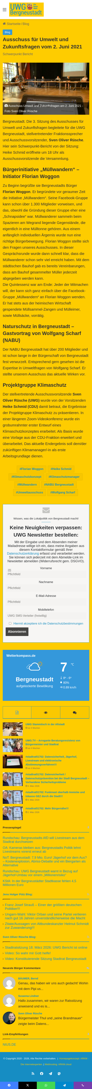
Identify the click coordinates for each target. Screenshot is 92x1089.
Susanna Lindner (28, 996)
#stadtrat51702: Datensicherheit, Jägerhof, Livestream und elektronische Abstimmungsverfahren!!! (51, 760)
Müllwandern (28, 484)
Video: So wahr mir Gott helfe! (28, 953)
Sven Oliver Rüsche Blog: (19, 936)
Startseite (12, 24)
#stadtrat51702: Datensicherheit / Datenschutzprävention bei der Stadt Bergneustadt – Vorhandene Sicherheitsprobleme (57, 778)
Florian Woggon (32, 468)
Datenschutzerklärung (23, 553)
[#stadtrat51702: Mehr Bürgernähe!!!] (13, 813)
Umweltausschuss (30, 492)
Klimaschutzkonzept (27, 476)
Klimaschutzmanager (65, 476)
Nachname (46, 582)
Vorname (46, 568)
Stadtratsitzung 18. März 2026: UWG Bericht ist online (46, 947)
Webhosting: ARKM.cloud (58, 1064)
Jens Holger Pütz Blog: (18, 894)
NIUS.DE (9, 1044)
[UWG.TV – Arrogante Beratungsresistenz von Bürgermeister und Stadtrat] (13, 745)
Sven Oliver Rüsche (30, 1013)
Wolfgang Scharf (63, 492)
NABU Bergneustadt (60, 484)
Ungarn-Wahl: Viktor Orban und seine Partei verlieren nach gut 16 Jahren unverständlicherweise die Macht (45, 916)
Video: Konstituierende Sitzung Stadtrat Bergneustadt (45, 959)
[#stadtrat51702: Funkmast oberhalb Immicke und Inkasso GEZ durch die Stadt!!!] (13, 797)
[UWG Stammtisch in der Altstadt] (13, 729)
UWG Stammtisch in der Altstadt (45, 724)
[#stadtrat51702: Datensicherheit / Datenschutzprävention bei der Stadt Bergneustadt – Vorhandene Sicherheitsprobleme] (13, 779)
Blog (26, 24)
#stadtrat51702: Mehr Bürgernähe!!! (47, 808)
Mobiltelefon (46, 609)
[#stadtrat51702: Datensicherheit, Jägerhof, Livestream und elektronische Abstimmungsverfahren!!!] (13, 761)
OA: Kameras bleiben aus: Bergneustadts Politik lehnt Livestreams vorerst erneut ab (42, 849)
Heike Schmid (61, 468)
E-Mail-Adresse (46, 595)
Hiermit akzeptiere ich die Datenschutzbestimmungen (48, 623)
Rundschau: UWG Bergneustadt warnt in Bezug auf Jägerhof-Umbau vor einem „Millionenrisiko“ (40, 873)
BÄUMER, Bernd (28, 978)
